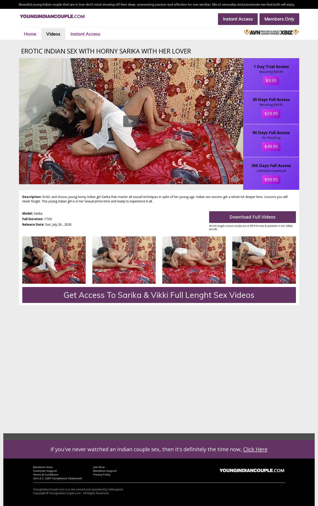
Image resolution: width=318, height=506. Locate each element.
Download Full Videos (252, 217)
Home (30, 34)
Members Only (279, 19)
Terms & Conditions (45, 474)
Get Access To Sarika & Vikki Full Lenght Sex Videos (159, 295)
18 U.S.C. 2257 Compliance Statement (57, 478)
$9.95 (271, 81)
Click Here (255, 449)
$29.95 (271, 113)
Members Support (105, 470)
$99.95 (271, 180)
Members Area (43, 467)
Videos (53, 34)
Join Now (99, 467)
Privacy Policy (101, 474)
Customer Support (45, 470)
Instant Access (238, 19)
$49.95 (271, 146)
